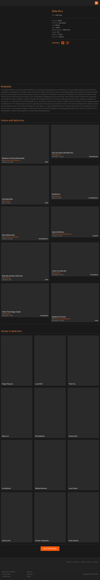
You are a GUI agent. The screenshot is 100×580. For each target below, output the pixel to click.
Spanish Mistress (58, 232)
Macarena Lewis (66, 234)
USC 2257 (30, 574)
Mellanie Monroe (41, 488)
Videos (68, 562)
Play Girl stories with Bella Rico (62, 153)
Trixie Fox (72, 384)
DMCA (29, 576)
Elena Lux (5, 436)
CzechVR (95, 236)
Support (29, 572)
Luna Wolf (38, 384)
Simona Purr (6, 541)
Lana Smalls (73, 488)
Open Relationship (8, 235)
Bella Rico (17, 160)
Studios (83, 562)
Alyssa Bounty (9, 160)
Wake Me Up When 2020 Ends (12, 276)
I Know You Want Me (59, 271)
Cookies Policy (6, 576)
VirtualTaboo (94, 274)
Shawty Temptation (42, 541)
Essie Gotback (73, 541)
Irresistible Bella (7, 199)
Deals (89, 562)
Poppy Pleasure (7, 384)
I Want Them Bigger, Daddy (11, 312)
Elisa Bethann (40, 436)
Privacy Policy (6, 574)
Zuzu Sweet (14, 237)
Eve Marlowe (6, 488)
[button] (96, 3)
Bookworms (56, 194)
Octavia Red (73, 436)
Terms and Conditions (8, 572)
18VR (46, 162)
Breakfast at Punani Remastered (13, 158)
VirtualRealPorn (93, 198)
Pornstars (76, 562)
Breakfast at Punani (59, 317)
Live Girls (95, 562)
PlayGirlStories (93, 156)
